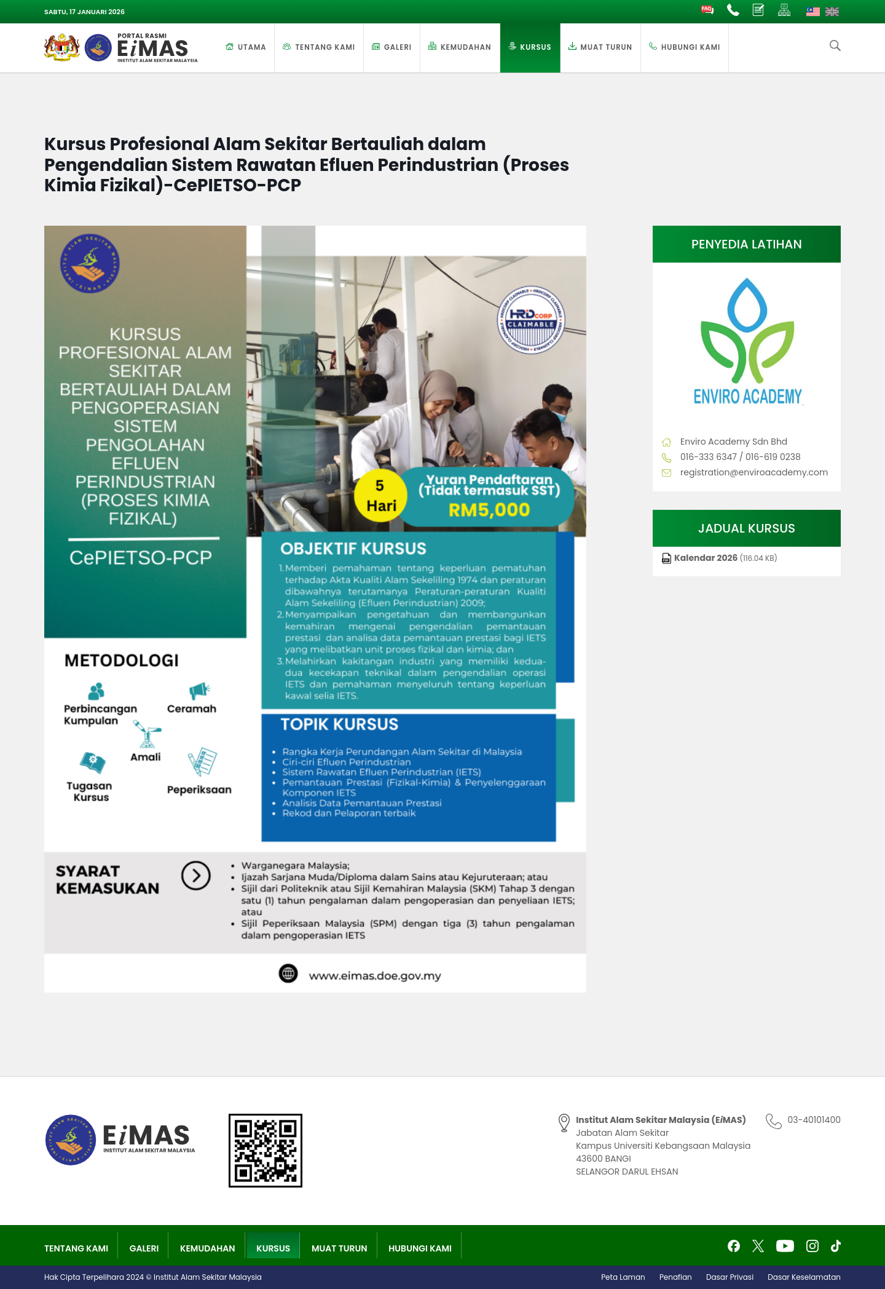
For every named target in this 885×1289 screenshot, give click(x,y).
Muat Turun (606, 47)
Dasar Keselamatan (804, 1277)
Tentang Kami (325, 47)
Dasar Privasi (729, 1277)
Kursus (536, 47)
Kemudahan (466, 47)
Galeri (398, 47)
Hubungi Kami (690, 47)
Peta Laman (623, 1277)
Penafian (675, 1277)
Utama (252, 47)
